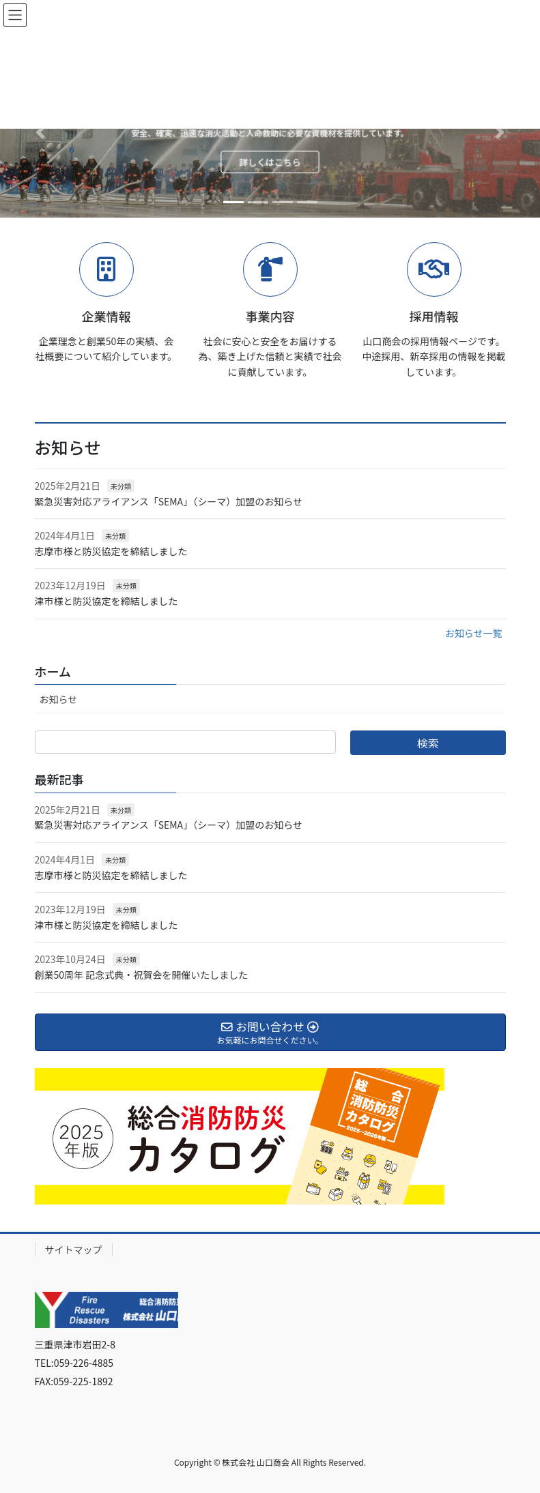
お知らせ (59, 699)
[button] (40, 132)
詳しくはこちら (270, 162)
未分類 (121, 486)
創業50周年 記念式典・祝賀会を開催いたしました (141, 974)
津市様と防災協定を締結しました (106, 601)
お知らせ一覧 (473, 633)
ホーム (53, 671)
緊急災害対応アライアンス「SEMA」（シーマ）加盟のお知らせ (168, 501)
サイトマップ (73, 1249)
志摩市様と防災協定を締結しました (111, 551)
